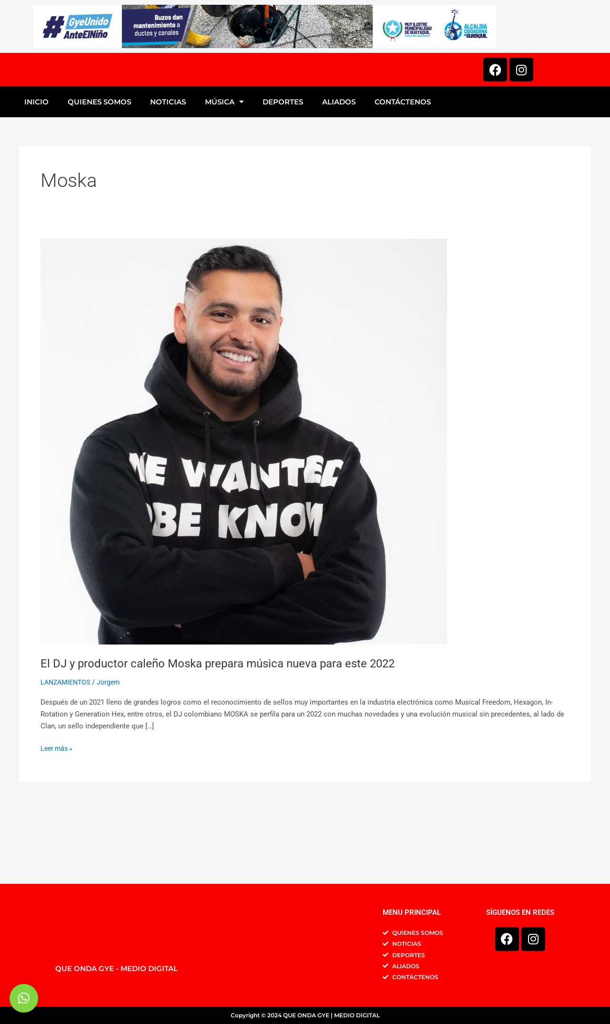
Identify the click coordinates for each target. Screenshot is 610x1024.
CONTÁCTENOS (403, 175)
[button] (24, 998)
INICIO (36, 175)
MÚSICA (224, 175)
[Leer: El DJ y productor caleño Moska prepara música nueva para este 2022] (244, 515)
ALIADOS (339, 175)
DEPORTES (283, 175)
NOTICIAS (168, 175)
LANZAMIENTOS (67, 756)
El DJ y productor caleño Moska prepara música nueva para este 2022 (232, 736)
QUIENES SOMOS (99, 175)
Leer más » (58, 821)
